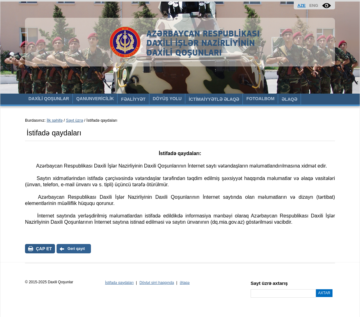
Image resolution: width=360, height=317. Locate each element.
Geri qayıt (76, 248)
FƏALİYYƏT (133, 99)
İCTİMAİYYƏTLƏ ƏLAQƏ (214, 99)
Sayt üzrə (74, 120)
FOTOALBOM (260, 98)
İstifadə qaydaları (119, 282)
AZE (302, 5)
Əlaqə (185, 282)
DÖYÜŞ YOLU (167, 98)
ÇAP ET (44, 248)
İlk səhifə (54, 120)
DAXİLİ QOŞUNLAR (48, 98)
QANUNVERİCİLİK (95, 98)
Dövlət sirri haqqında (156, 282)
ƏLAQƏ (289, 99)
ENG (313, 5)
